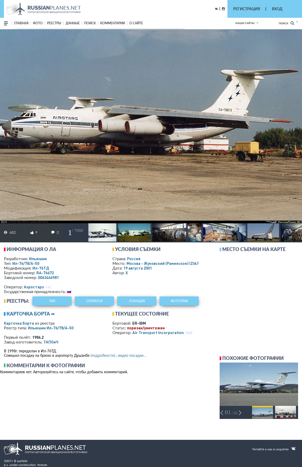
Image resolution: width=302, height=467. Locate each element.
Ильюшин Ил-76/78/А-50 (50, 327)
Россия (133, 258)
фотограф (179, 301)
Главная (21, 23)
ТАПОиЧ (50, 342)
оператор (94, 301)
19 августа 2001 (137, 268)
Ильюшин (38, 258)
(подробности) (102, 355)
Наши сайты (244, 23)
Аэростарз (34, 286)
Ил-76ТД (40, 268)
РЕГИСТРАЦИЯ (246, 9)
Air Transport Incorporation (158, 332)
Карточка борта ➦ (31, 314)
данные (73, 23)
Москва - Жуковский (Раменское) (169, 263)
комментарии (112, 23)
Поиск (286, 23)
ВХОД (277, 9)
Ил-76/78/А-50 (25, 263)
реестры (54, 23)
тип (52, 301)
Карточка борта (19, 323)
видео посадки (131, 355)
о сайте (136, 23)
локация (137, 301)
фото (38, 23)
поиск (90, 23)
